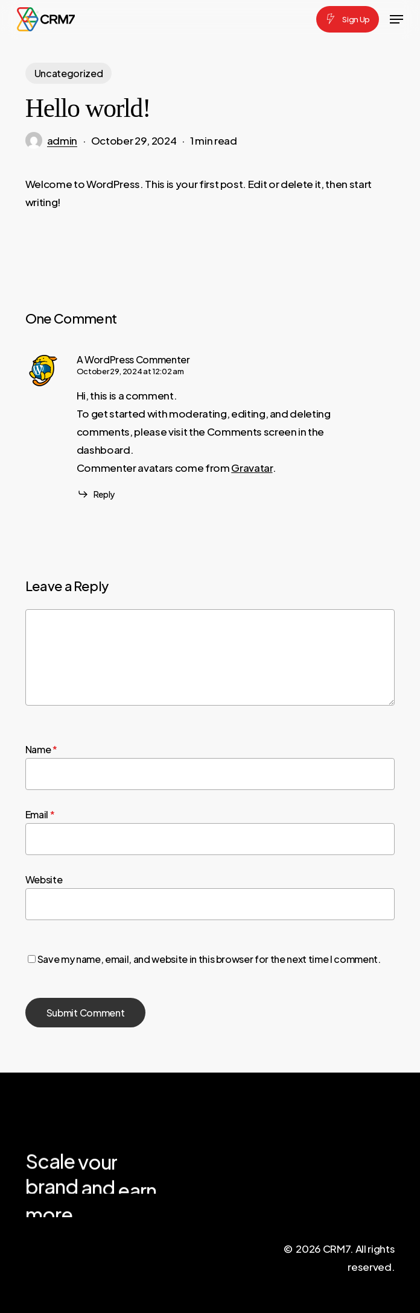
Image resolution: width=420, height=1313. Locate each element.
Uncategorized (68, 73)
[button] (396, 19)
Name (41, 749)
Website (44, 879)
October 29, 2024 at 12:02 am (130, 371)
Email (40, 814)
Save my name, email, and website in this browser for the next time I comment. (209, 959)
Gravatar (251, 467)
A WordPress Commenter (133, 359)
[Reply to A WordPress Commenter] (96, 494)
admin (62, 140)
